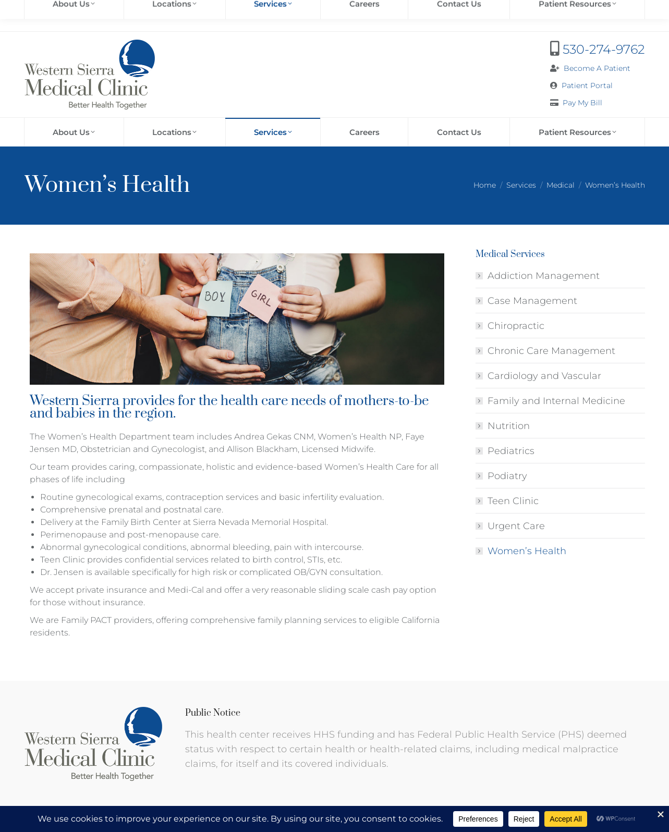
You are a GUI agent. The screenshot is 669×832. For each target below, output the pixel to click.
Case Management (532, 301)
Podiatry (507, 476)
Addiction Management (544, 276)
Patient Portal (587, 85)
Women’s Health (527, 551)
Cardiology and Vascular (544, 376)
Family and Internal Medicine (556, 401)
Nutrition (509, 426)
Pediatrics (511, 451)
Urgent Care (516, 526)
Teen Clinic (513, 501)
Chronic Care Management (551, 351)
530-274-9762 (604, 49)
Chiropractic (516, 326)
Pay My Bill (582, 102)
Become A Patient (597, 68)
